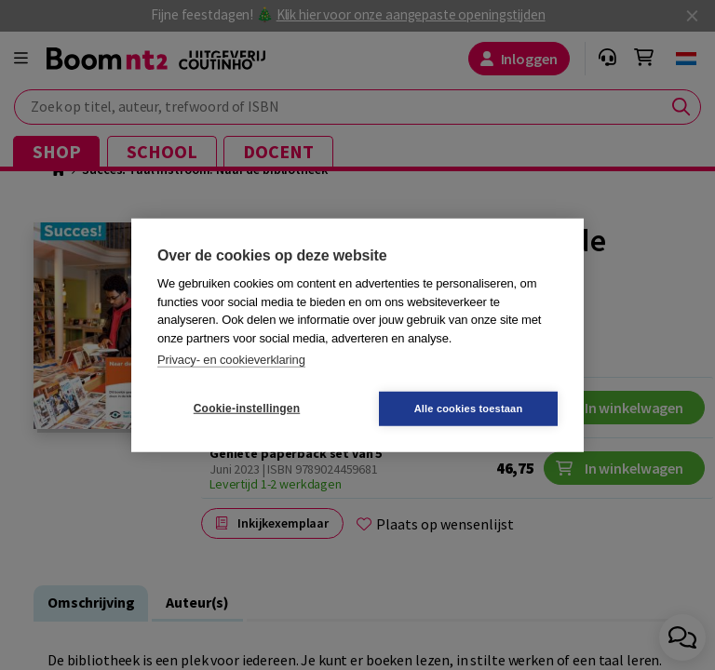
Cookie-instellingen (247, 408)
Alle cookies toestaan (468, 407)
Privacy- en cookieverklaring (231, 360)
